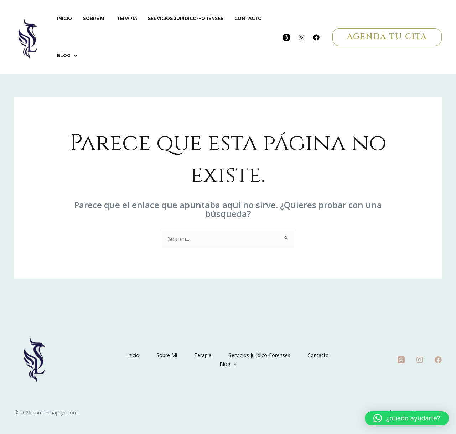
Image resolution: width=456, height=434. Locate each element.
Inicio (63, 18)
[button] (387, 37)
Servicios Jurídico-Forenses (177, 18)
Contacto (237, 18)
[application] (72, 55)
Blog (66, 55)
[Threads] (286, 37)
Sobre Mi (90, 18)
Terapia (121, 18)
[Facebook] (316, 37)
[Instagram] (301, 37)
